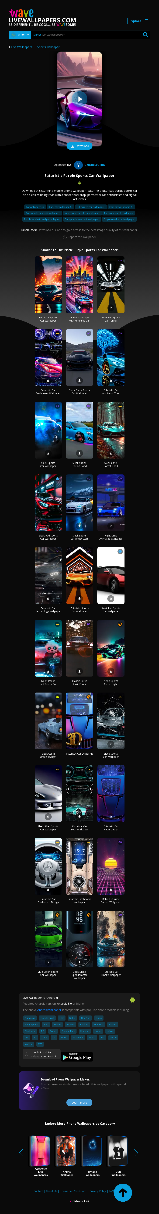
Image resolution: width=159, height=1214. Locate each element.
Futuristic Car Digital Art (79, 753)
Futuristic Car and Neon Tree (110, 391)
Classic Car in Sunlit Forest (79, 682)
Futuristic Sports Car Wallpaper (48, 319)
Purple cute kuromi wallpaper (119, 219)
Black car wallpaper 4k (61, 206)
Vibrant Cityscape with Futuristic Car (79, 319)
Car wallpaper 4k (35, 206)
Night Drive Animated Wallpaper (110, 537)
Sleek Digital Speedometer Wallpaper (79, 975)
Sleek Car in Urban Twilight (48, 755)
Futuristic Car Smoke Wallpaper (111, 973)
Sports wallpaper (48, 47)
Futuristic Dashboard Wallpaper (79, 900)
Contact (38, 1191)
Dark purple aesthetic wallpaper (82, 219)
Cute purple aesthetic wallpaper (43, 213)
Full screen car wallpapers (91, 206)
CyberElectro (89, 165)
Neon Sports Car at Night (111, 682)
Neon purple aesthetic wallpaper (82, 213)
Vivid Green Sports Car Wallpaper (48, 973)
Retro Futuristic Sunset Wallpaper (111, 900)
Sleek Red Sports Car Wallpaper (48, 537)
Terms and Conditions (73, 1191)
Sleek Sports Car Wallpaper (48, 464)
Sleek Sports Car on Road (79, 464)
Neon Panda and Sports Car (48, 682)
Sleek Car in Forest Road (111, 464)
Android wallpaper (49, 1010)
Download (79, 146)
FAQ (111, 1191)
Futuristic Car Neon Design (110, 828)
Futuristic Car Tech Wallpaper (79, 828)
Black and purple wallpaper (118, 213)
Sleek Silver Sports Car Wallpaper (48, 828)
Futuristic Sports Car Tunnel (111, 319)
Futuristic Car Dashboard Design (48, 900)
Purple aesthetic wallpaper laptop (42, 219)
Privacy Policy (97, 1191)
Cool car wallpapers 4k (121, 206)
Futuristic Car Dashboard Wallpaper (48, 391)
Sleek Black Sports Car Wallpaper (79, 391)
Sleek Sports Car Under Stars (79, 537)
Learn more (79, 1102)
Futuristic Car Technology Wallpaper (48, 610)
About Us (51, 1191)
